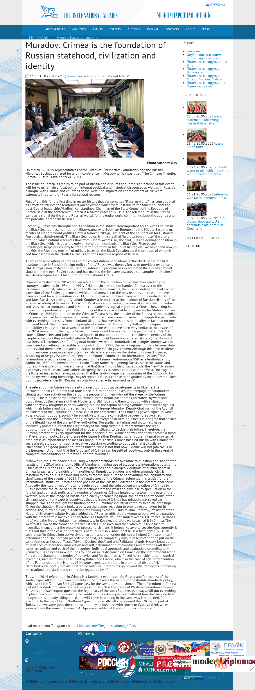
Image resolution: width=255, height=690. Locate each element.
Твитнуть (193, 51)
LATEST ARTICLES (54, 29)
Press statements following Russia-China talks (204, 119)
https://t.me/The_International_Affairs (107, 625)
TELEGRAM (194, 238)
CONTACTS (172, 29)
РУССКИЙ (215, 5)
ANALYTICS (79, 29)
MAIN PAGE (38, 37)
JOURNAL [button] (153, 29)
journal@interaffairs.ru (42, 652)
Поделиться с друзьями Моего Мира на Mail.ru (205, 77)
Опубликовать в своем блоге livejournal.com (204, 56)
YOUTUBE (193, 246)
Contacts (33, 633)
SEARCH (207, 29)
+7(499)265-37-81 (43, 659)
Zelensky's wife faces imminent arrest (208, 196)
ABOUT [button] (190, 29)
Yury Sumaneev (71, 76)
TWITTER (217, 238)
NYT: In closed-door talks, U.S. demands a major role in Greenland (206, 223)
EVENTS (98, 29)
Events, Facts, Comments (78, 37)
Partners (86, 633)
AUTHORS (134, 29)
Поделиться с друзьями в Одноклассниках (206, 84)
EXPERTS (115, 29)
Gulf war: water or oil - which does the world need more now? (208, 170)
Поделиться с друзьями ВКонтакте (205, 70)
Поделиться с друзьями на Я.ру (207, 63)
